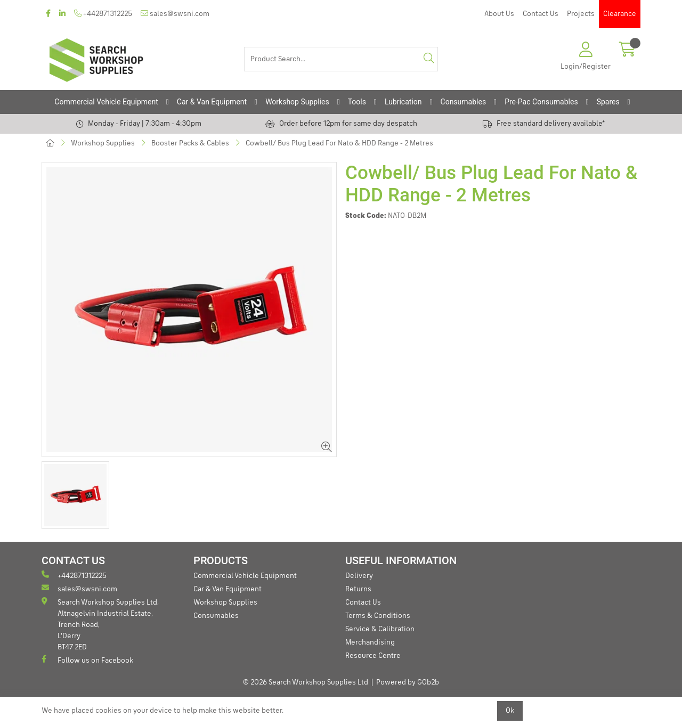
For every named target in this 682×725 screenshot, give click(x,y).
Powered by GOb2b (407, 682)
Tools (357, 101)
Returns (358, 589)
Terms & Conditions (377, 616)
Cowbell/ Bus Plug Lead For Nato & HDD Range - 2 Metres (339, 143)
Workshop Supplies (297, 101)
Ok (510, 710)
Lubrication (403, 101)
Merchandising (370, 642)
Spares (608, 101)
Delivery (359, 576)
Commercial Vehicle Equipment (106, 101)
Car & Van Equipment (212, 101)
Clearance (619, 14)
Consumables (463, 101)
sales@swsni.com (175, 14)
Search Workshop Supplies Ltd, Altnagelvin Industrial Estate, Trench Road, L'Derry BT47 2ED (100, 624)
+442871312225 (103, 14)
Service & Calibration (380, 629)
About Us (499, 14)
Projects (581, 14)
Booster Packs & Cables (190, 143)
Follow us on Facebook (87, 659)
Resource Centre (373, 655)
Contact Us (540, 14)
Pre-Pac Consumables (541, 101)
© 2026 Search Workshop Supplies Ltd (305, 682)
